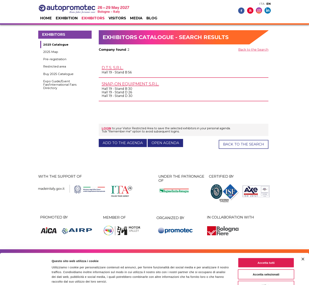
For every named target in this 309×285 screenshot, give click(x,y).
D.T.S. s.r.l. (112, 67)
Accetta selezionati (266, 257)
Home (46, 18)
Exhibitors (93, 18)
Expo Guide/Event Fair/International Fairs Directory (59, 84)
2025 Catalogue (55, 44)
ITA (261, 4)
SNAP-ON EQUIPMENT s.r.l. (130, 83)
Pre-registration (54, 59)
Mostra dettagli (207, 277)
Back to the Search (253, 50)
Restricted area (54, 66)
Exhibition (67, 18)
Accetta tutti (266, 245)
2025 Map (50, 52)
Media (136, 18)
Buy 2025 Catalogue (58, 74)
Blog (151, 18)
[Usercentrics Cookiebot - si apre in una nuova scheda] (25, 277)
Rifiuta (266, 269)
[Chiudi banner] (303, 242)
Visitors (117, 18)
